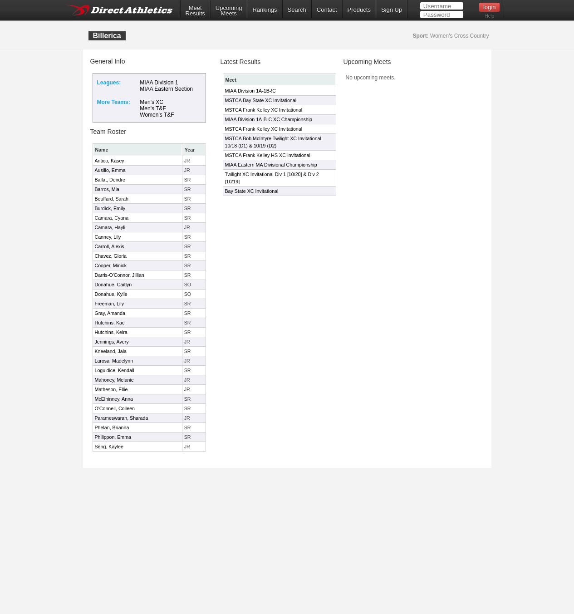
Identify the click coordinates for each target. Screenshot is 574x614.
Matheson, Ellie (111, 389)
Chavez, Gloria (111, 256)
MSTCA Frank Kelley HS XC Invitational (267, 155)
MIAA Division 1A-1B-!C (250, 90)
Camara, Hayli (110, 227)
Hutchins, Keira (111, 332)
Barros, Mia (107, 189)
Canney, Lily (108, 237)
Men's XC (151, 102)
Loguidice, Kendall (114, 370)
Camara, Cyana (112, 218)
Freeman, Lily (109, 303)
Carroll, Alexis (109, 246)
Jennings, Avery (112, 341)
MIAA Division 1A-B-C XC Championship (268, 119)
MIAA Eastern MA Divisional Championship (271, 164)
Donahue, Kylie (111, 294)
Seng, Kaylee (109, 446)
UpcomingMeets (229, 11)
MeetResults (195, 11)
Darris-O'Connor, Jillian (119, 275)
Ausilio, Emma (110, 170)
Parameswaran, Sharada (121, 418)
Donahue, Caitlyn (113, 284)
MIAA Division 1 (159, 82)
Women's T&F (157, 115)
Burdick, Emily (110, 208)
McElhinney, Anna (114, 399)
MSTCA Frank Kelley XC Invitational (264, 110)
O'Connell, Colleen (115, 408)
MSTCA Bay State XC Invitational (261, 100)
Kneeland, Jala (111, 351)
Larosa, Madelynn (114, 360)
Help (489, 16)
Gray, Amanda (110, 313)
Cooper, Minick (111, 265)
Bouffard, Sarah (111, 198)
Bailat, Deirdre (110, 179)
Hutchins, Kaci (110, 322)
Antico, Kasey (109, 160)
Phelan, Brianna (112, 427)
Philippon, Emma (113, 437)
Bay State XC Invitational (252, 191)
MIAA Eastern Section (166, 89)
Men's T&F (153, 108)
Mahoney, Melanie (114, 380)
